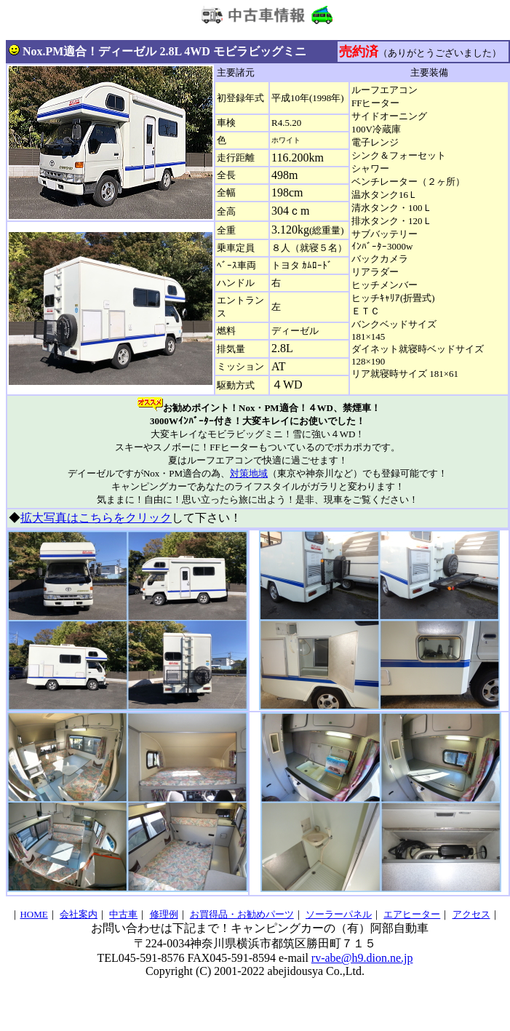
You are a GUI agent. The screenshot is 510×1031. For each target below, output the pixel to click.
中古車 (123, 914)
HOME (33, 914)
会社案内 (78, 914)
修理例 (164, 914)
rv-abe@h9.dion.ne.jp (362, 958)
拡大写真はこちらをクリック (96, 517)
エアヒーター (411, 914)
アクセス (471, 914)
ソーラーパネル (339, 914)
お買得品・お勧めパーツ (242, 914)
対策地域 (249, 473)
